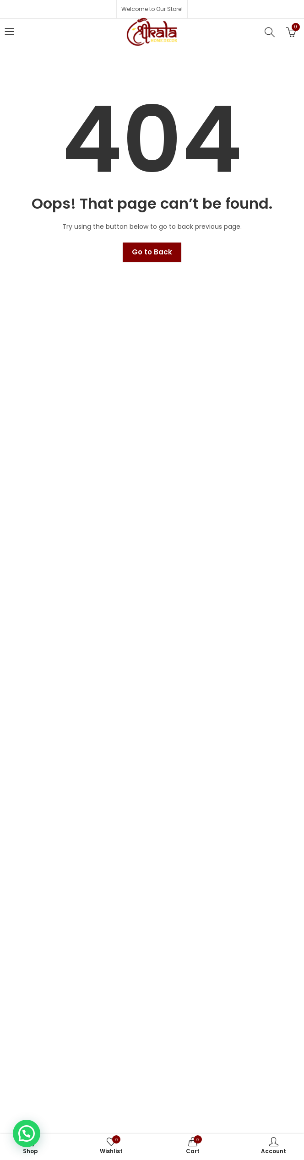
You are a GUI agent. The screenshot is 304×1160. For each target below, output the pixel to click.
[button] (26, 1133)
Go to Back (152, 252)
